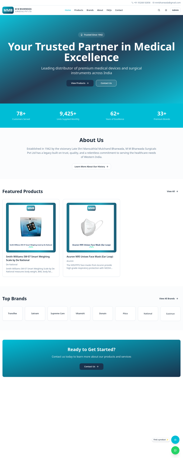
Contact (119, 10)
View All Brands (168, 298)
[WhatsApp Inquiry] (175, 450)
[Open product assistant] (175, 440)
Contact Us (106, 83)
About (100, 10)
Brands (90, 10)
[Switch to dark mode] (166, 10)
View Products (80, 83)
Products (78, 10)
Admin (175, 10)
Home (68, 10)
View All (172, 191)
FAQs (109, 10)
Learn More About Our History (91, 166)
